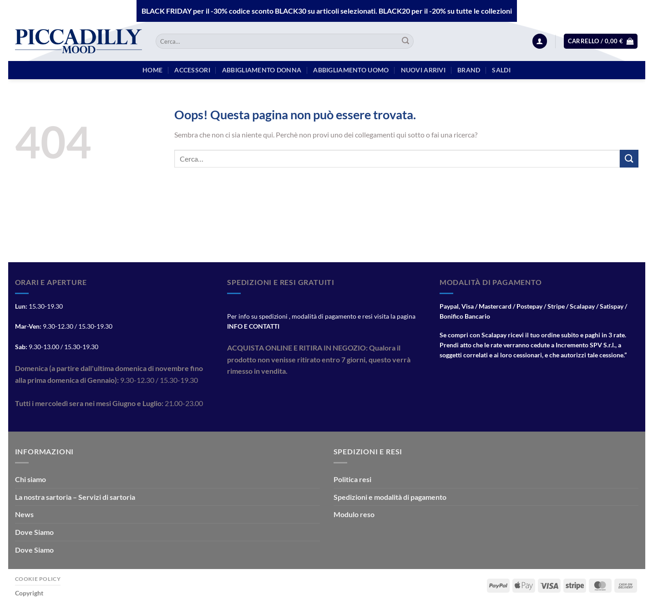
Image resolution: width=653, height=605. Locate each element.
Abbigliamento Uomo (351, 70)
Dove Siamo (34, 532)
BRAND (468, 70)
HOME (152, 70)
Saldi (501, 70)
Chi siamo (30, 479)
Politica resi (352, 479)
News (24, 514)
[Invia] (405, 41)
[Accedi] (539, 41)
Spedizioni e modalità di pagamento (390, 497)
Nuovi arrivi (423, 70)
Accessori (192, 70)
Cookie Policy (38, 578)
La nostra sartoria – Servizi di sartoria (75, 497)
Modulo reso (354, 514)
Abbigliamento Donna (261, 70)
